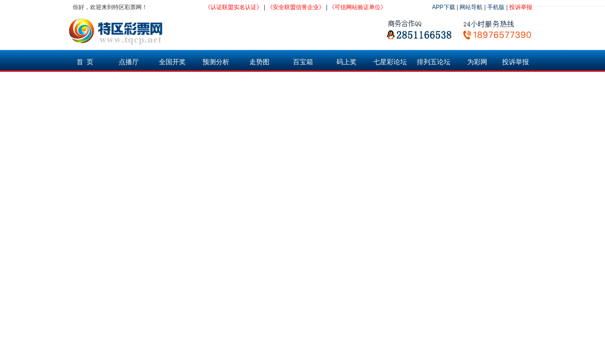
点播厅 (129, 62)
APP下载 (443, 7)
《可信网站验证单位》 (357, 7)
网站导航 (470, 7)
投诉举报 (520, 7)
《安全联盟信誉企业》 (296, 7)
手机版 (495, 7)
